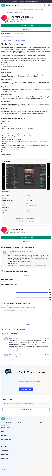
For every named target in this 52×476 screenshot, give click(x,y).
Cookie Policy (4, 458)
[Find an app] (15, 5)
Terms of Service (5, 447)
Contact (3, 462)
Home (2, 12)
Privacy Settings (5, 454)
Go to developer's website (33, 211)
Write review (26, 275)
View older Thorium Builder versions (10, 157)
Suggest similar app (26, 409)
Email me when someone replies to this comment (16, 321)
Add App (3, 435)
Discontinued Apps (6, 439)
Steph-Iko (12, 338)
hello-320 (11, 354)
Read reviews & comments (7, 36)
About (2, 431)
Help (2, 466)
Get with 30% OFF (26, 389)
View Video (6, 191)
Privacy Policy (4, 450)
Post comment (26, 324)
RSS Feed (3, 469)
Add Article (4, 443)
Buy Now (26, 30)
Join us (39, 1)
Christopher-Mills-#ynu (14, 251)
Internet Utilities (9, 12)
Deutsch (8, 427)
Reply (17, 350)
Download (26, 25)
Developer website (19, 40)
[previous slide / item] (3, 176)
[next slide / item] (48, 176)
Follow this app (6, 40)
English (3, 427)
